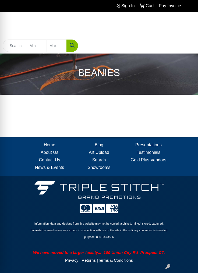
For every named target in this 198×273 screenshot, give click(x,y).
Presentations (148, 145)
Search (99, 160)
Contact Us (49, 160)
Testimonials (148, 152)
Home (49, 145)
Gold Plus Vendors (149, 160)
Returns (89, 260)
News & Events (49, 167)
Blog (99, 145)
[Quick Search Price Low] (37, 46)
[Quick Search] (15, 46)
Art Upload (99, 152)
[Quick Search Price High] (57, 46)
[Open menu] (187, 45)
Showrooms (99, 167)
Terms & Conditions (115, 260)
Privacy (71, 260)
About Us (49, 152)
